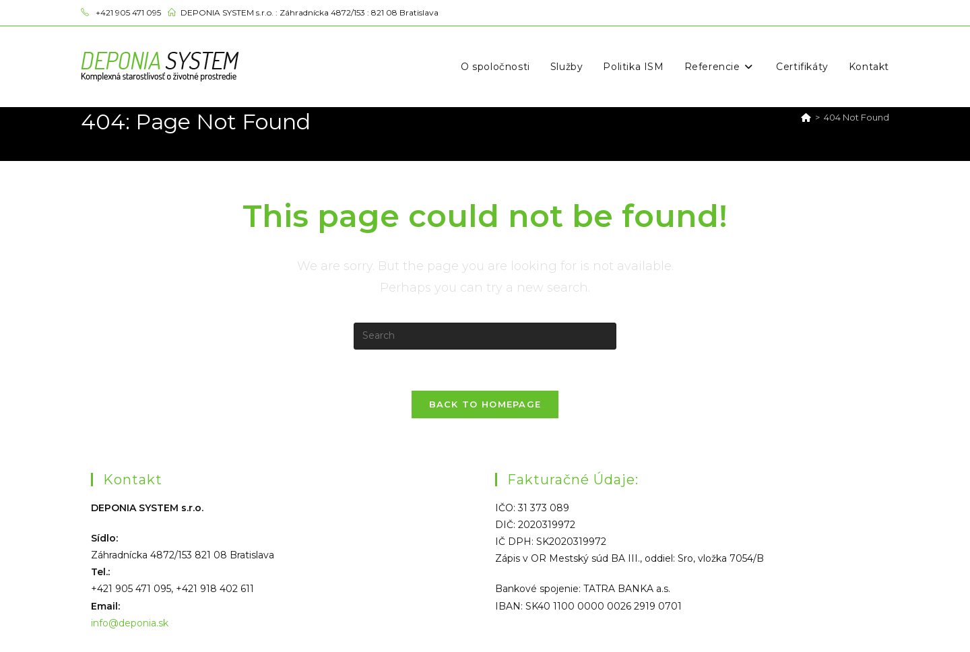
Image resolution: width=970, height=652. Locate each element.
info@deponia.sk (129, 623)
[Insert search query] (485, 336)
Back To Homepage (485, 404)
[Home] (806, 117)
